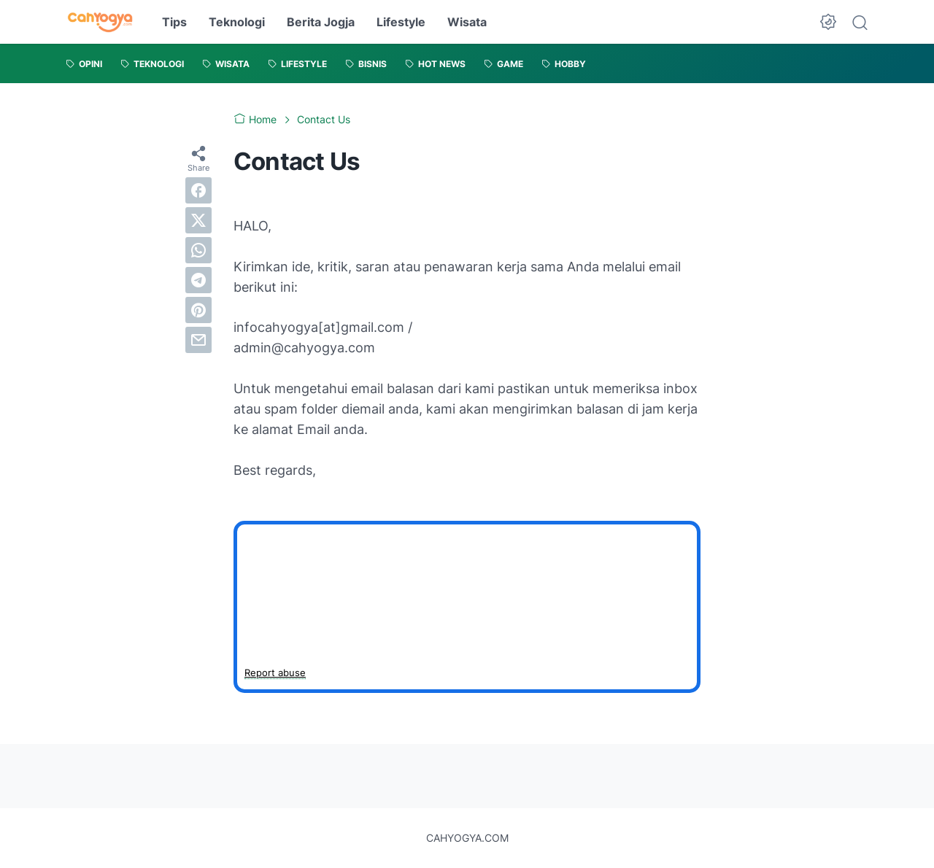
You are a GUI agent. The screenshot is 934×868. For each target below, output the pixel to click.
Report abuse (275, 672)
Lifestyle (401, 22)
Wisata (467, 22)
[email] (198, 340)
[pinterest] (198, 310)
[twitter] (198, 220)
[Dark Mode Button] (828, 22)
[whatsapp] (198, 250)
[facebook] (198, 190)
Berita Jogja (321, 22)
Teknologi (237, 22)
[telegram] (198, 280)
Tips (174, 22)
